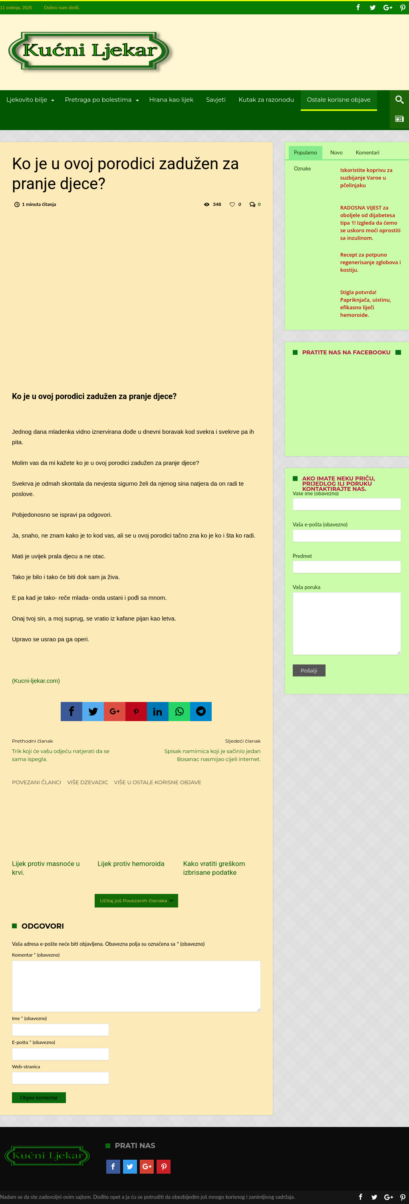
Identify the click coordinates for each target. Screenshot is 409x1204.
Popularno (305, 152)
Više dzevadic (87, 782)
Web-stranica (26, 1067)
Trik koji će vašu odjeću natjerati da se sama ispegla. (68, 749)
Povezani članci (36, 782)
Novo (336, 152)
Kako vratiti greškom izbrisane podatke (214, 868)
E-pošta (33, 1042)
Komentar (36, 955)
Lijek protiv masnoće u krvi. (46, 868)
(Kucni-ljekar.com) (36, 680)
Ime (29, 1018)
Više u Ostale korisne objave (158, 782)
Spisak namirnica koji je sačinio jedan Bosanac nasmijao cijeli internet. (204, 749)
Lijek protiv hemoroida (130, 864)
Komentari (367, 152)
